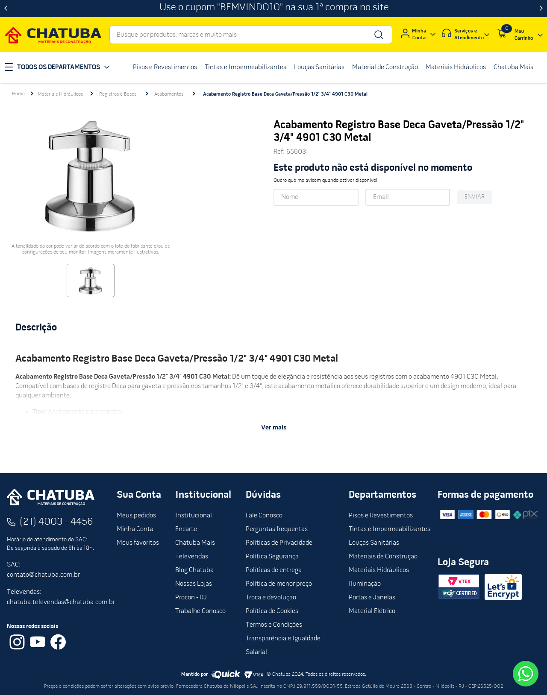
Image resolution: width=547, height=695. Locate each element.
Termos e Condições (274, 625)
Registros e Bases (117, 94)
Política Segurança (272, 556)
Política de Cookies (272, 611)
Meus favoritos (138, 543)
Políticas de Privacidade (279, 543)
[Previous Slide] (6, 8)
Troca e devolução (271, 597)
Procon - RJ (191, 597)
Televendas (191, 556)
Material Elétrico (372, 611)
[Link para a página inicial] (18, 94)
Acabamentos (168, 94)
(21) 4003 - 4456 (56, 522)
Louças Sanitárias (374, 543)
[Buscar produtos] (378, 35)
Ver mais (273, 427)
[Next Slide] (541, 8)
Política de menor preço (279, 584)
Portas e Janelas (372, 597)
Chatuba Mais (195, 543)
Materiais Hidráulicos (60, 94)
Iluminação (365, 584)
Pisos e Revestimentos (381, 515)
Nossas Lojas (193, 584)
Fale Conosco (264, 515)
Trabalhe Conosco (200, 611)
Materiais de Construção (383, 556)
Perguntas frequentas (277, 529)
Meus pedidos (136, 515)
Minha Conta (135, 529)
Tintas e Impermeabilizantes (389, 529)
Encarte (186, 529)
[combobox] (250, 34)
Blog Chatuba (194, 570)
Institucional (193, 515)
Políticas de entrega (274, 570)
